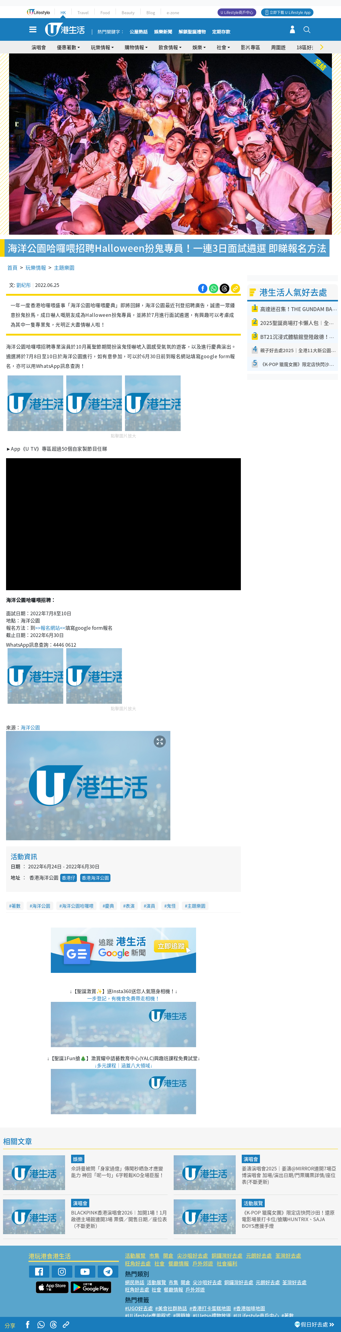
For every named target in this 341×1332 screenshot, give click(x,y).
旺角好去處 (138, 1254)
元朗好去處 (259, 1246)
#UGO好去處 (139, 1299)
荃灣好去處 (288, 1246)
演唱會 (38, 47)
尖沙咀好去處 (192, 1246)
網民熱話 (134, 1273)
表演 (130, 896)
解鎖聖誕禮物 (192, 32)
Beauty (128, 12)
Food (105, 12)
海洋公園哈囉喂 (77, 896)
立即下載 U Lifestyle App (290, 12)
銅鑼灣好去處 (226, 1246)
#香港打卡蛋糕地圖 (210, 1299)
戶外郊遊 (202, 1254)
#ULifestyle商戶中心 (256, 1306)
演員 (150, 896)
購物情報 (134, 47)
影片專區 (250, 47)
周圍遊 (278, 47)
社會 (221, 47)
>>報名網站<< (50, 618)
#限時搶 (181, 1306)
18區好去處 (309, 47)
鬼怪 (171, 896)
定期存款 (221, 32)
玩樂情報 (100, 47)
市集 (154, 1246)
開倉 (168, 1246)
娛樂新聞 (163, 32)
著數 (16, 896)
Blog (150, 12)
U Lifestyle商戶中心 (237, 12)
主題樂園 (64, 258)
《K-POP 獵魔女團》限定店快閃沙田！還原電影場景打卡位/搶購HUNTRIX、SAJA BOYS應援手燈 (289, 1210)
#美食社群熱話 (171, 1299)
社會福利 (227, 1254)
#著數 (287, 1306)
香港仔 (68, 869)
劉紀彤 (23, 276)
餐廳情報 (178, 1254)
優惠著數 (66, 47)
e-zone (173, 12)
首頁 (12, 258)
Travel (83, 12)
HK (63, 12)
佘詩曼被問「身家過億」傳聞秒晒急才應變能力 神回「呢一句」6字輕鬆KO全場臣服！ (118, 1165)
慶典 (109, 896)
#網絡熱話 (136, 1314)
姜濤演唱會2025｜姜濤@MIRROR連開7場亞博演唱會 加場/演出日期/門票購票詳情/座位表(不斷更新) (289, 1165)
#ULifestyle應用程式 (148, 1306)
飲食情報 (168, 47)
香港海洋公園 (95, 869)
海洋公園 (30, 718)
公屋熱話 (139, 32)
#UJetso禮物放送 (212, 1306)
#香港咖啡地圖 (249, 1299)
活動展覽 (253, 1194)
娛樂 (197, 47)
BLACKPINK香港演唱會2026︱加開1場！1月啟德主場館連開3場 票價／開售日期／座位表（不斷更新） (118, 1210)
